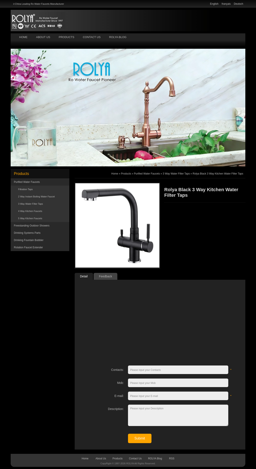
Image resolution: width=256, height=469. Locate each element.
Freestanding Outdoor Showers (31, 225)
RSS (172, 458)
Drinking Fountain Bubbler (29, 240)
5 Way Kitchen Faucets (30, 218)
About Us (43, 37)
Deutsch (238, 3)
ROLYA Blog (117, 37)
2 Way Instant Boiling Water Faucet (36, 196)
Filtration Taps (25, 189)
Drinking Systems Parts (27, 232)
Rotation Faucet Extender (28, 247)
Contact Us (91, 37)
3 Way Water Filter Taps (30, 204)
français (226, 3)
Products (66, 37)
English (214, 3)
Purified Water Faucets (27, 181)
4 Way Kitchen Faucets (30, 211)
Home (23, 37)
